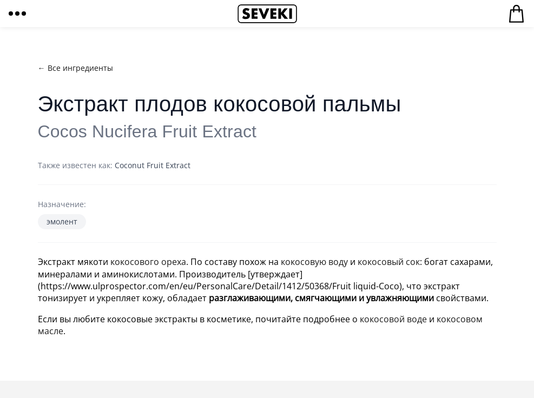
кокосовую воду (314, 262)
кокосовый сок (389, 262)
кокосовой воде (393, 319)
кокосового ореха (148, 262)
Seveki (267, 13)
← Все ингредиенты (75, 68)
